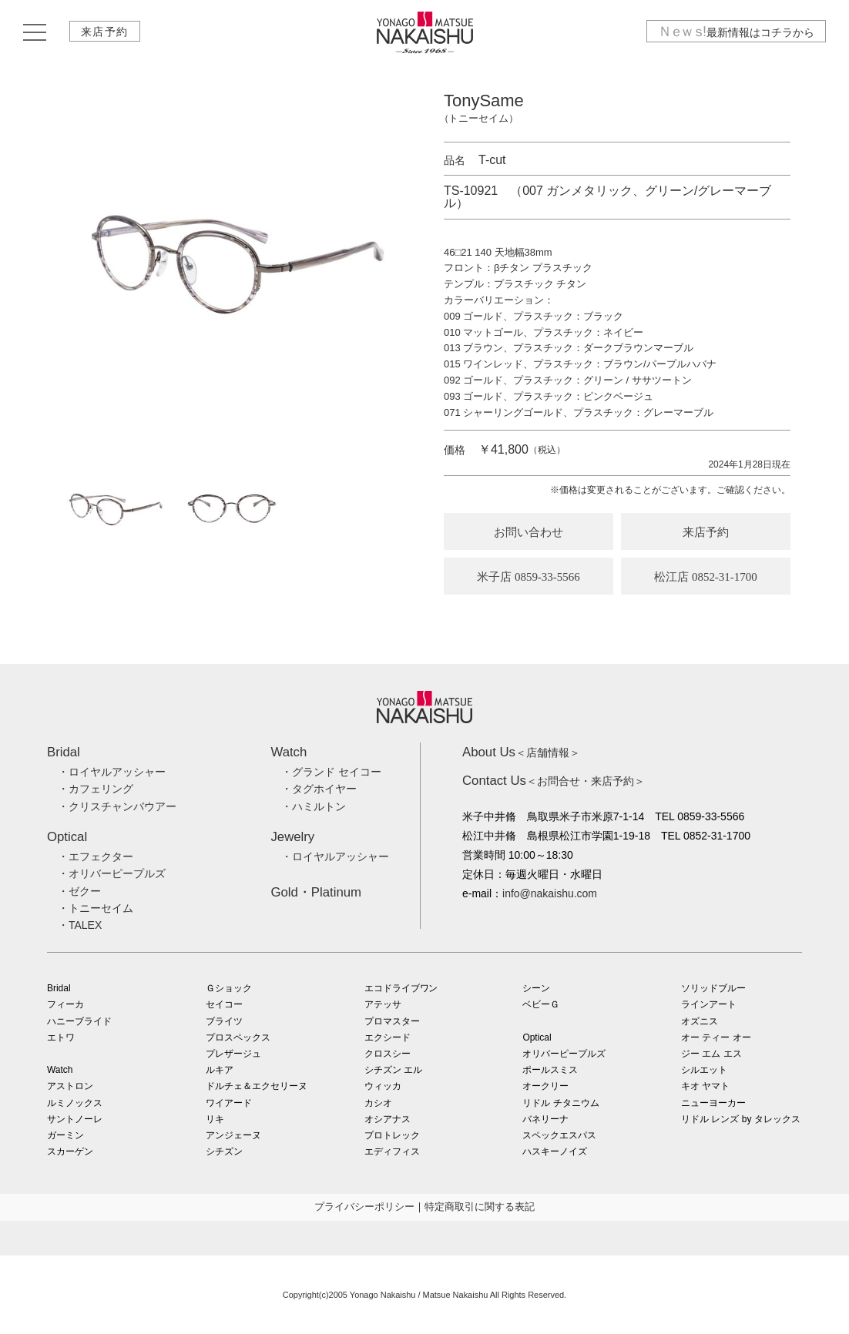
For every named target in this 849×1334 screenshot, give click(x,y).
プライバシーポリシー (364, 1206)
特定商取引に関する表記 (479, 1206)
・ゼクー (79, 891)
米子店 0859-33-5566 (528, 577)
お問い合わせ (528, 532)
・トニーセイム (95, 908)
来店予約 (105, 33)
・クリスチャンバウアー (117, 806)
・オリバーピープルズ (112, 873)
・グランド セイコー (331, 772)
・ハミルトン (313, 806)
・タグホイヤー (319, 789)
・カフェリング (95, 789)
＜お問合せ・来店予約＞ (553, 781)
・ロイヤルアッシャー (112, 772)
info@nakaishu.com (549, 893)
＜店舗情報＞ (521, 752)
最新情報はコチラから (736, 33)
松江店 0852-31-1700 (705, 577)
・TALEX (80, 925)
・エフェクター (95, 856)
